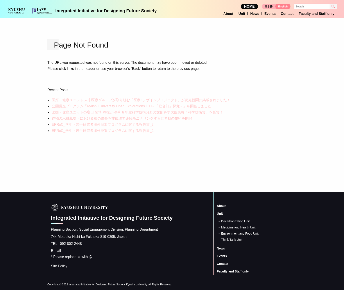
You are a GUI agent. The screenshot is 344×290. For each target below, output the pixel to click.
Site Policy (59, 265)
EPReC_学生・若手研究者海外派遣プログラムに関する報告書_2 (103, 130)
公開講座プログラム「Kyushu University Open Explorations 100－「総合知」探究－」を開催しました (131, 106)
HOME (249, 7)
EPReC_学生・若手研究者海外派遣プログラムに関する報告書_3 (103, 124)
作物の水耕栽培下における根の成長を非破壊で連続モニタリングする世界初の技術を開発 (122, 118)
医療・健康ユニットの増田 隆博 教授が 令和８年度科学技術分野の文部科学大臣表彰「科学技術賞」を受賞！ (137, 112)
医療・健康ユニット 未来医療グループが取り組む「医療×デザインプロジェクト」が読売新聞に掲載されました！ (141, 99)
